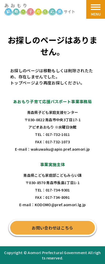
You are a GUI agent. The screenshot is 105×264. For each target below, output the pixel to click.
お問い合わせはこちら (52, 228)
